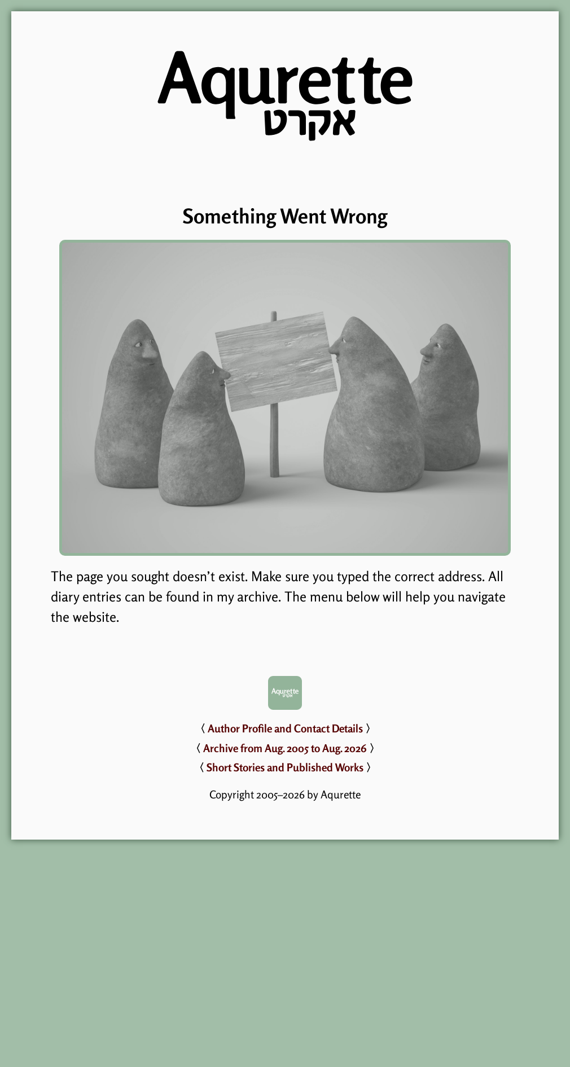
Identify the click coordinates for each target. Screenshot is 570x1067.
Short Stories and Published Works (285, 767)
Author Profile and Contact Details (285, 728)
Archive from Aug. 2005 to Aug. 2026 (285, 748)
